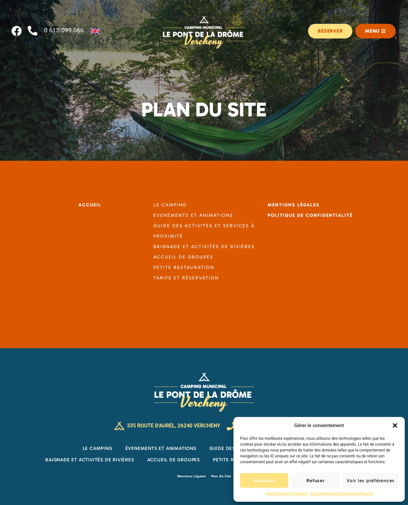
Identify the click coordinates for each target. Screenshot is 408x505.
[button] (395, 425)
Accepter (264, 480)
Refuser (315, 480)
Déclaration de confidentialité (341, 494)
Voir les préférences (370, 480)
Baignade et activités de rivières (89, 460)
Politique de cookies (286, 494)
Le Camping (97, 448)
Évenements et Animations (160, 448)
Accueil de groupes (173, 460)
